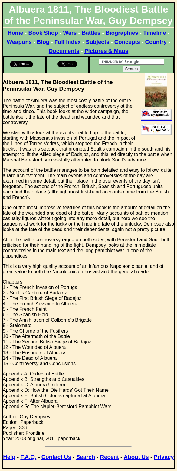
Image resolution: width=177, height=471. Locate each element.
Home (15, 33)
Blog (43, 42)
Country (156, 42)
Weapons (19, 42)
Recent (109, 457)
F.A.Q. (28, 457)
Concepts (127, 42)
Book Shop (43, 33)
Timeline (154, 33)
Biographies (122, 33)
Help (9, 457)
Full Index (68, 42)
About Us (136, 457)
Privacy (164, 457)
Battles (91, 33)
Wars (70, 33)
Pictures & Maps (106, 51)
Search (85, 457)
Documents (64, 51)
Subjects (98, 42)
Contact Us (56, 457)
